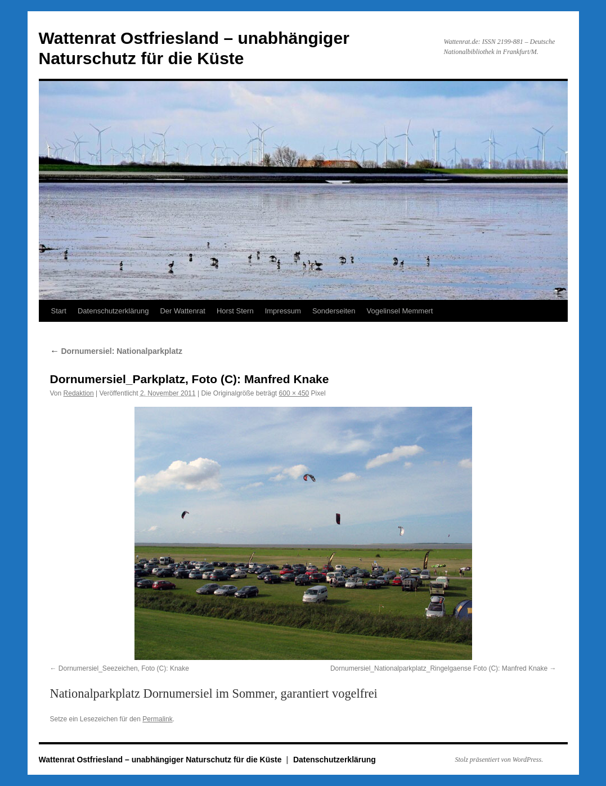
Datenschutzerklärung (113, 311)
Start (58, 311)
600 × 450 (294, 393)
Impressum (283, 311)
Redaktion (79, 393)
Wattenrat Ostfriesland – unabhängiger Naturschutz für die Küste (161, 759)
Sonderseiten (334, 311)
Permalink (157, 719)
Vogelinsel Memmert (400, 311)
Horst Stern (235, 311)
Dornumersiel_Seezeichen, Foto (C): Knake (124, 668)
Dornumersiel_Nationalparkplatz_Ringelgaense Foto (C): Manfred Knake (438, 668)
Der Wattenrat (182, 311)
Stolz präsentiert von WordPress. (499, 759)
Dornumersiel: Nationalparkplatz (116, 351)
